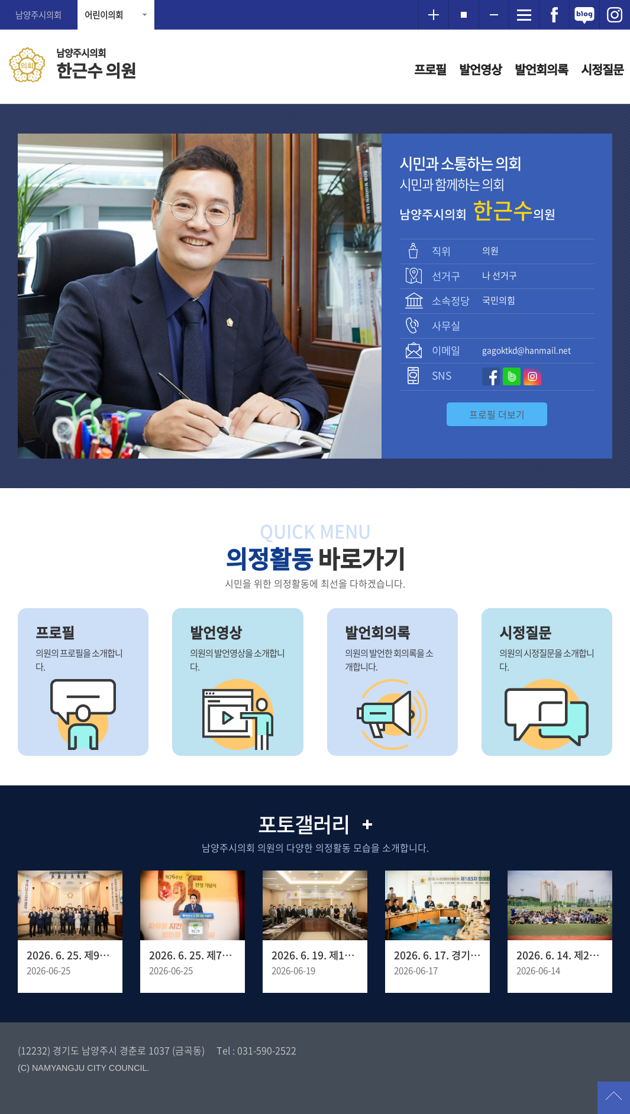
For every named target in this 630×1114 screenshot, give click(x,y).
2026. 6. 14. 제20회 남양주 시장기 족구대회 (559, 955)
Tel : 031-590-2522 (256, 1050)
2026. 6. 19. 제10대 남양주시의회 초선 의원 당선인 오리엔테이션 (315, 955)
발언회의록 (541, 69)
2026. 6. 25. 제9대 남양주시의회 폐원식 (70, 955)
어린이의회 (104, 14)
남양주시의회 (38, 14)
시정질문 (602, 69)
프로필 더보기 (497, 414)
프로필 (430, 69)
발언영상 (480, 69)
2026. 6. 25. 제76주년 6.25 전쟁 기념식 (192, 955)
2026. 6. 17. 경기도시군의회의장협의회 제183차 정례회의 (437, 955)
